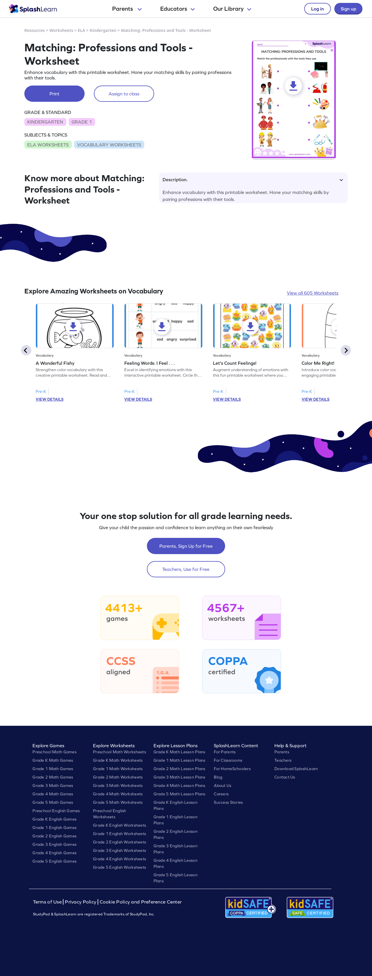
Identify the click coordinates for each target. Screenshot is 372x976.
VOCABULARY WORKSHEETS (109, 144)
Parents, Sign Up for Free (186, 546)
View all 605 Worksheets (312, 292)
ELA (81, 30)
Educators (177, 9)
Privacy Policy (80, 902)
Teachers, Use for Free (185, 569)
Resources (34, 30)
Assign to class (124, 93)
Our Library (232, 9)
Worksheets (61, 30)
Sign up (348, 8)
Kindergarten (103, 30)
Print (54, 93)
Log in (317, 8)
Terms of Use (48, 902)
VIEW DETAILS (49, 399)
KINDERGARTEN (45, 121)
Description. (253, 179)
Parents (127, 9)
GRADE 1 (82, 121)
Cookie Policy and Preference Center (141, 902)
